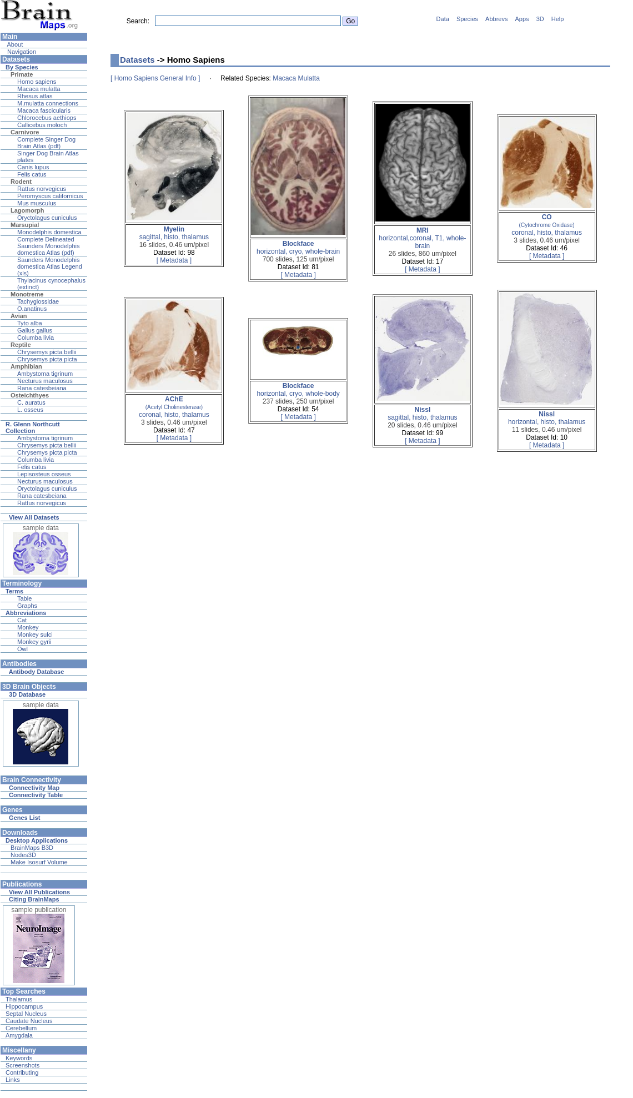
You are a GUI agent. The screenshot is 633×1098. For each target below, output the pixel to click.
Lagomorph (27, 210)
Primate (22, 74)
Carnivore (25, 132)
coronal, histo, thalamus (546, 224)
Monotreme (27, 294)
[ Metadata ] (174, 260)
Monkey (28, 627)
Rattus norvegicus (41, 188)
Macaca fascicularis (44, 110)
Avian (19, 316)
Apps (522, 19)
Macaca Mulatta (296, 78)
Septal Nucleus (26, 1013)
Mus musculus (36, 203)
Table (24, 598)
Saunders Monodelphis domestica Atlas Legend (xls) (49, 266)
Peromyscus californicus (50, 196)
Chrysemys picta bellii (46, 352)
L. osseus (30, 409)
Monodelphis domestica (49, 232)
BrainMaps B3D (32, 847)
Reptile (21, 344)
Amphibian (26, 366)
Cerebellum (21, 1028)
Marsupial (25, 224)
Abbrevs (496, 19)
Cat (22, 620)
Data (442, 19)
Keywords (19, 1058)
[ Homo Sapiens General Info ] (155, 78)
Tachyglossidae (38, 301)
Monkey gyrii (34, 641)
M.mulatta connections (47, 103)
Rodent (21, 181)
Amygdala (19, 1035)
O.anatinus (32, 308)
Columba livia (35, 337)
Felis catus (32, 174)
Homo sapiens (36, 81)
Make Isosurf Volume (39, 862)
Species (467, 19)
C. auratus (31, 402)
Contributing (22, 1072)
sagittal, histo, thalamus (174, 233)
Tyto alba (29, 323)
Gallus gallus (34, 330)
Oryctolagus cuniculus (47, 217)
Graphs (27, 605)
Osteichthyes (30, 395)
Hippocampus (24, 1006)
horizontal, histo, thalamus (546, 418)
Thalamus (19, 999)
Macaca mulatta (39, 88)
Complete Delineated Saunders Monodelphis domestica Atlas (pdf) (48, 246)
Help (557, 19)
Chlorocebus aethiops (46, 117)
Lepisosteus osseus (44, 474)
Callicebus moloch (42, 125)
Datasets (137, 59)
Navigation (21, 51)
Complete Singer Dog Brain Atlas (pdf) (46, 142)
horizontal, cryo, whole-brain (298, 247)
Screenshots (22, 1065)
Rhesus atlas (35, 96)
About (14, 44)
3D (540, 19)
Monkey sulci (35, 634)
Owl (22, 649)
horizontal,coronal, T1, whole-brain (422, 238)
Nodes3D (23, 855)
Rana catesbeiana (42, 388)
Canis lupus (33, 167)
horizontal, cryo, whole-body (298, 389)
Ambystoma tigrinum (45, 373)
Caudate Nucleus (29, 1021)
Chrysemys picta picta (47, 359)
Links (13, 1079)
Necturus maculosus (45, 380)
